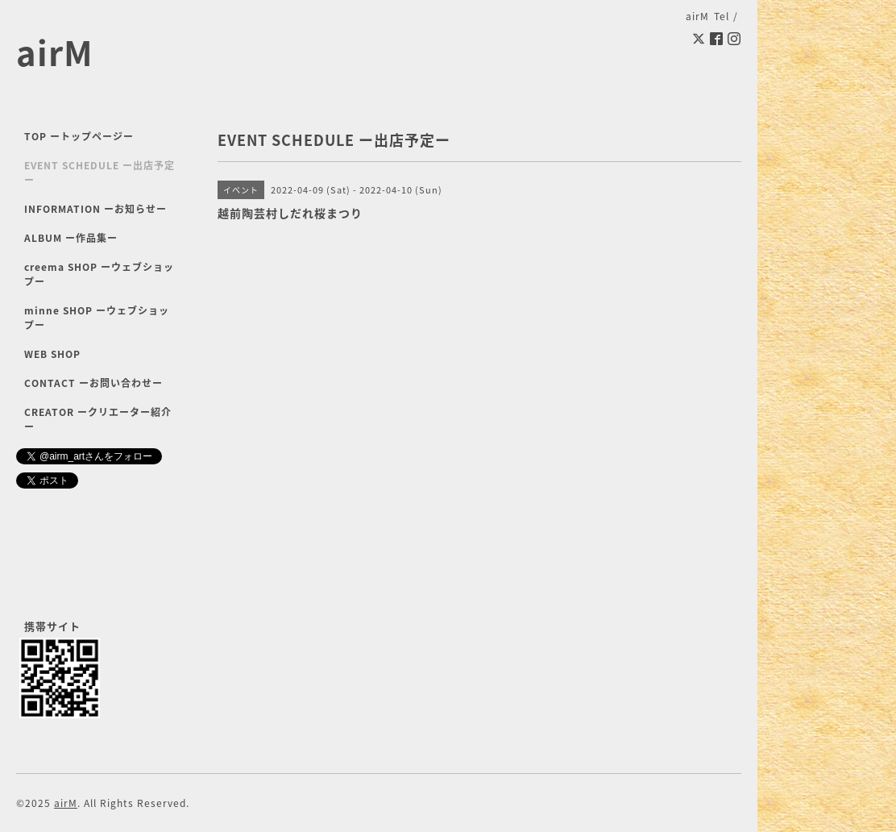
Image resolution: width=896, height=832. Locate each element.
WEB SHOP (52, 354)
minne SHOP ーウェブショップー (96, 317)
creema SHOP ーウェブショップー (99, 274)
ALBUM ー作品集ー (71, 238)
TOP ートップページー (79, 136)
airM (54, 52)
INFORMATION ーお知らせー (95, 209)
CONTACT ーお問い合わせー (93, 383)
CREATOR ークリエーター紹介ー (98, 419)
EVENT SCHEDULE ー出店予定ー (99, 172)
